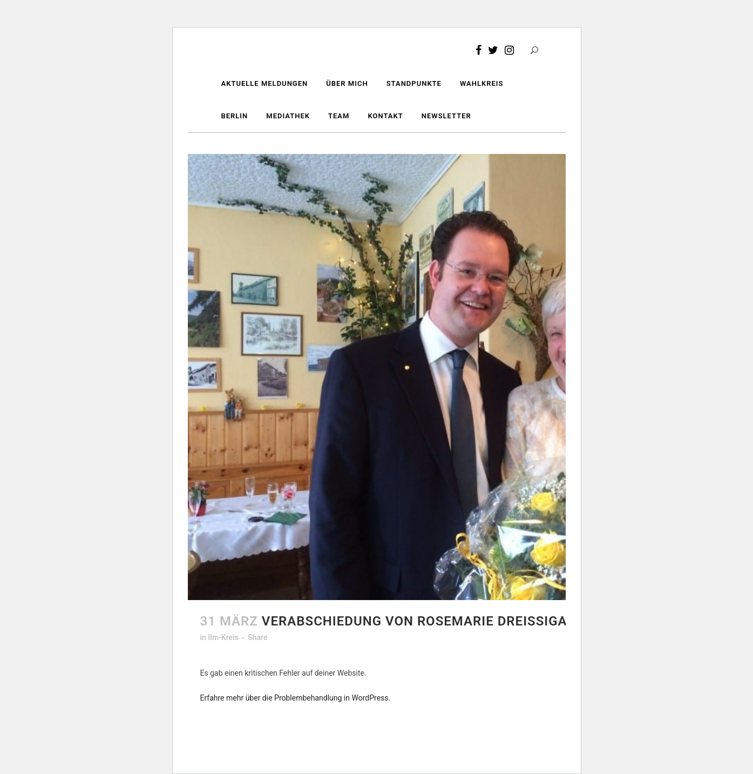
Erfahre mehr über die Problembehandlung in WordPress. (295, 698)
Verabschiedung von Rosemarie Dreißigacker (431, 621)
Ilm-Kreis (223, 637)
